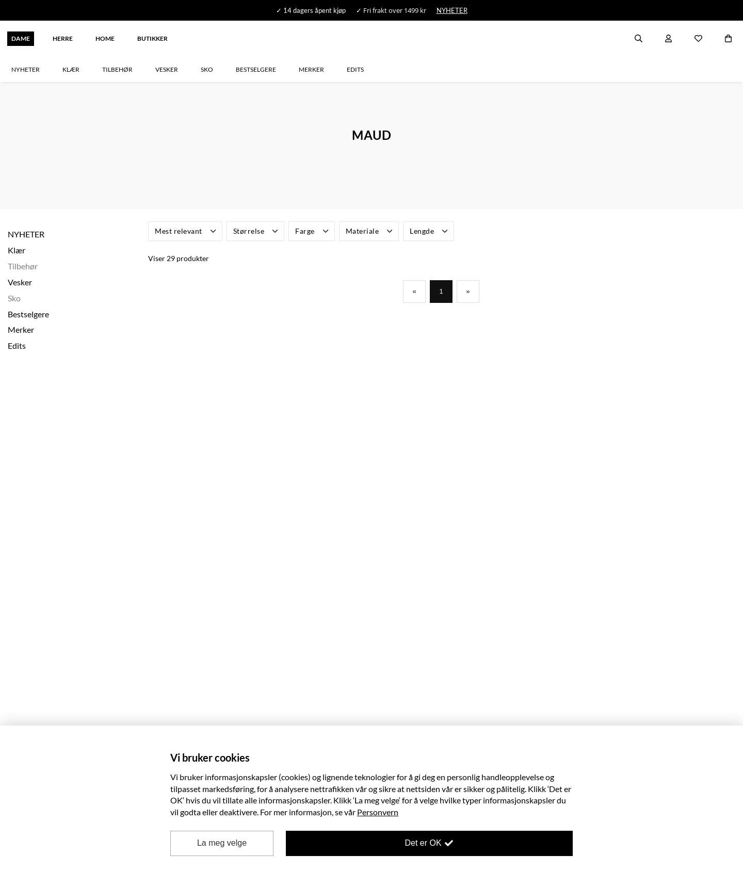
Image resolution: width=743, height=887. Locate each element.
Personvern (377, 812)
